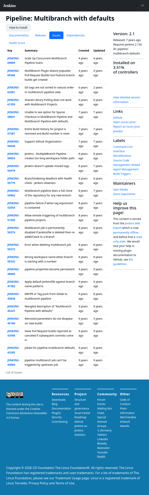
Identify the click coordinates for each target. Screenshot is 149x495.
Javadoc (118, 131)
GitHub (117, 117)
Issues (56, 35)
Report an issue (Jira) (126, 126)
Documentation (19, 35)
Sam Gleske (120, 189)
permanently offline (126, 232)
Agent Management (126, 169)
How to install (18, 27)
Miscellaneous (122, 155)
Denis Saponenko (124, 194)
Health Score (17, 43)
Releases (40, 35)
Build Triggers (122, 174)
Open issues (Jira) (124, 122)
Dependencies (76, 35)
